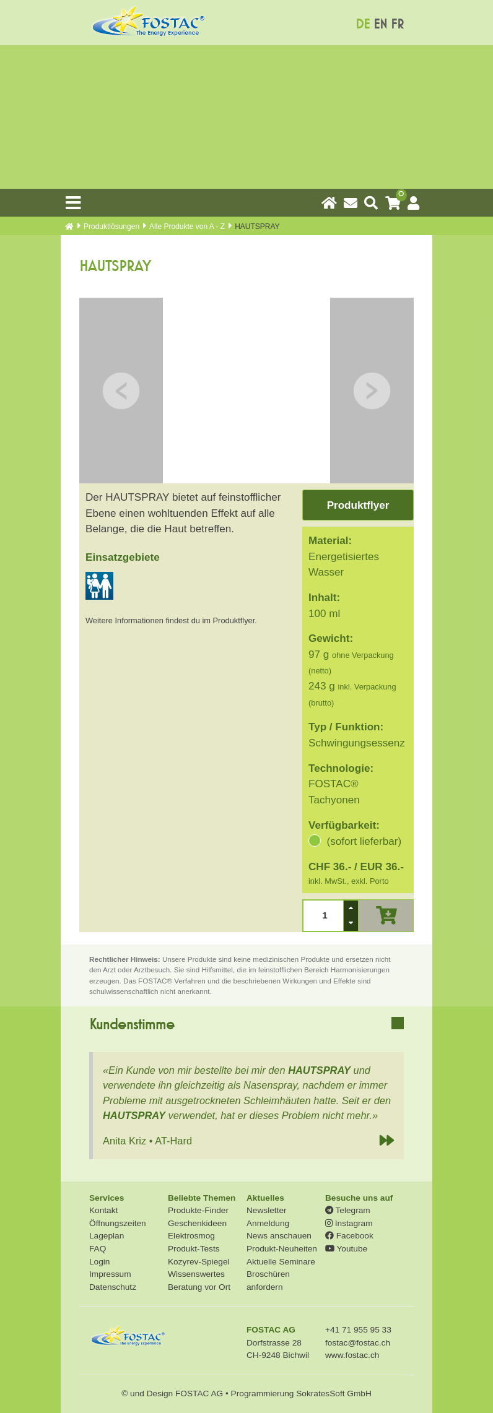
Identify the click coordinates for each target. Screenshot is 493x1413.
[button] (350, 908)
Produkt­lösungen (111, 226)
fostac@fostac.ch (357, 1342)
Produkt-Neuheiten (281, 1248)
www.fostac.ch (352, 1355)
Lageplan (106, 1235)
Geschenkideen (197, 1223)
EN (380, 24)
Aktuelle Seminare (280, 1261)
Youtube (346, 1248)
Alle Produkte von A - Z (187, 226)
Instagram (349, 1223)
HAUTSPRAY (319, 1070)
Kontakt (103, 1210)
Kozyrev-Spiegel (199, 1261)
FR (397, 24)
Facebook (349, 1235)
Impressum (110, 1274)
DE (363, 24)
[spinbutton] (323, 915)
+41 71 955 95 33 (358, 1329)
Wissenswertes (196, 1274)
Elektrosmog (191, 1235)
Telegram (347, 1210)
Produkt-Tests (194, 1248)
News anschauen (279, 1235)
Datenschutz (112, 1287)
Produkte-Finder (198, 1210)
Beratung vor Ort (199, 1287)
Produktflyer (358, 505)
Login (99, 1261)
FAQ (97, 1248)
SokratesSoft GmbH (334, 1393)
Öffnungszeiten (117, 1223)
